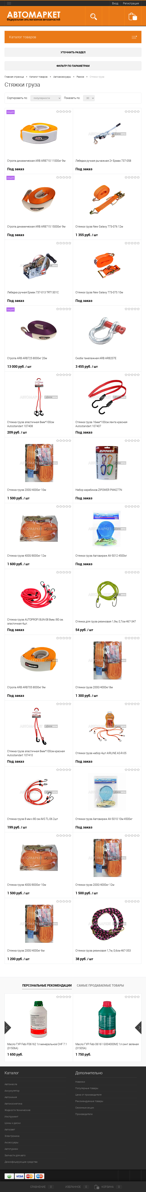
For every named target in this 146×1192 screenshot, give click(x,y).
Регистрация (131, 3)
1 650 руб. (15, 1054)
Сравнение (39, 1186)
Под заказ (15, 169)
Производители (84, 1114)
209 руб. (17, 432)
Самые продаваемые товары (100, 985)
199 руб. (17, 827)
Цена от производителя (88, 1094)
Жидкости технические (17, 1110)
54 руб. (84, 630)
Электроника (12, 1136)
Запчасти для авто (15, 1155)
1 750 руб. (83, 1054)
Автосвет (10, 1129)
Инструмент (11, 1116)
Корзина (108, 1186)
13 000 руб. (19, 366)
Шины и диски (13, 1123)
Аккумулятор (12, 1090)
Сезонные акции (84, 1107)
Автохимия (11, 1097)
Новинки (80, 1081)
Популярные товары (86, 1088)
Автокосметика (13, 1103)
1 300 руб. (86, 696)
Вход (115, 3)
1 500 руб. (18, 498)
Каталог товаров (73, 37)
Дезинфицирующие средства (21, 1161)
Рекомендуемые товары (89, 1101)
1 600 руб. (18, 564)
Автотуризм (11, 1148)
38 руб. (84, 959)
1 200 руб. (18, 959)
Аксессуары (11, 1142)
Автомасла (11, 1084)
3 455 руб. (86, 366)
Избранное (74, 1186)
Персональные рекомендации (47, 985)
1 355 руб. (86, 235)
